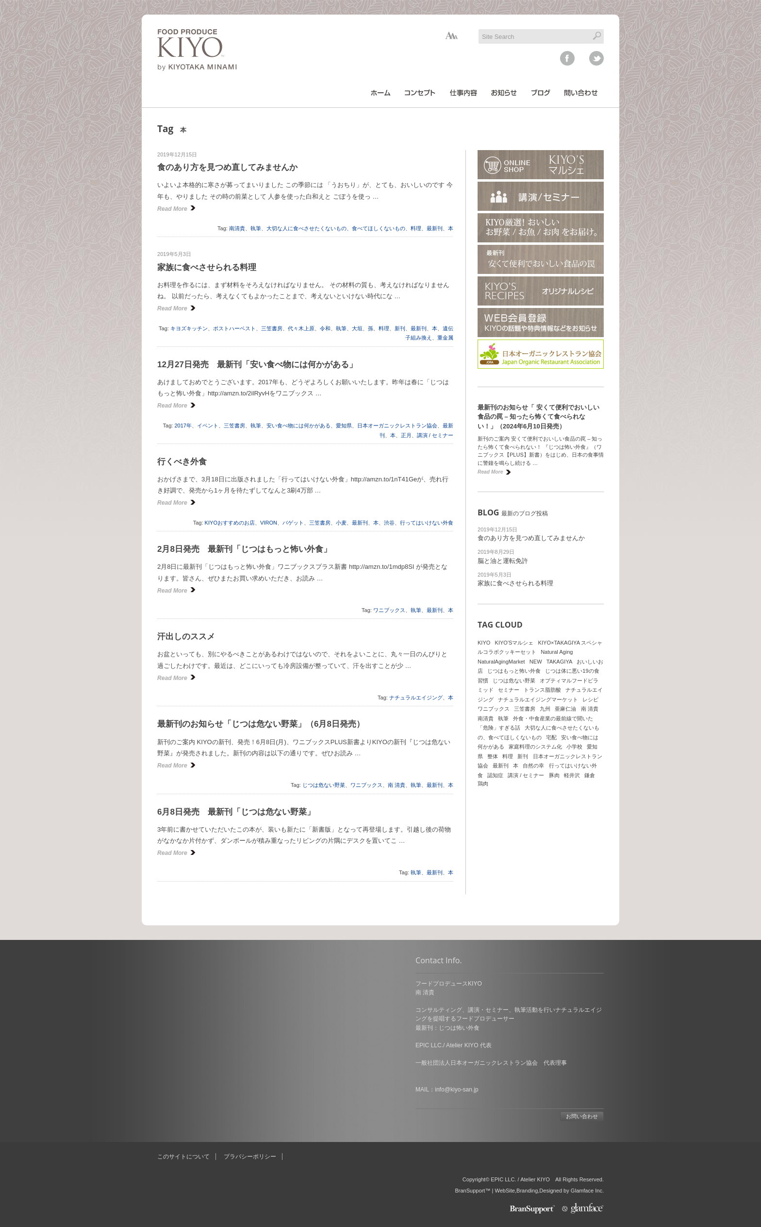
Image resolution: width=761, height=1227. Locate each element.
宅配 (551, 737)
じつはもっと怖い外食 (514, 671)
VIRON (268, 523)
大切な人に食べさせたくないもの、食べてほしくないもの (335, 228)
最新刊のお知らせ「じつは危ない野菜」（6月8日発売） (260, 724)
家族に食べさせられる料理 (206, 267)
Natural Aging (557, 652)
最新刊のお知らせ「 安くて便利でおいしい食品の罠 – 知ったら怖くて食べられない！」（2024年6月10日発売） (538, 417)
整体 (492, 756)
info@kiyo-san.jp (198, 1089)
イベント (207, 425)
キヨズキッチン (189, 328)
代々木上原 (301, 328)
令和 (325, 328)
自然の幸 (533, 765)
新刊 (400, 328)
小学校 (574, 747)
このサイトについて (183, 1156)
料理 (416, 228)
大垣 (357, 328)
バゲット (293, 523)
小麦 (341, 523)
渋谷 (389, 523)
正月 (406, 435)
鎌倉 (589, 775)
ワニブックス (389, 610)
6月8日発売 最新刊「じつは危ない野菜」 (236, 812)
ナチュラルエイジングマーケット (538, 699)
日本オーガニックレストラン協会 (397, 425)
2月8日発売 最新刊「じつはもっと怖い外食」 (244, 549)
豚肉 (554, 775)
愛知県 (344, 425)
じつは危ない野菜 (323, 785)
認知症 (495, 775)
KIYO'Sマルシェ (514, 643)
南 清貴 (396, 785)
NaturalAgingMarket (501, 662)
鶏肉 (483, 783)
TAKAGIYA (559, 662)
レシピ (590, 699)
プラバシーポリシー (250, 1156)
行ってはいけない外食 (426, 523)
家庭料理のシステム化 (535, 747)
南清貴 (237, 228)
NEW (535, 662)
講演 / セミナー (435, 435)
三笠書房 (271, 328)
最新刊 (435, 228)
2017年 (183, 425)
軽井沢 (572, 775)
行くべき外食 (182, 461)
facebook (567, 58)
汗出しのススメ (186, 636)
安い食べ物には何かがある (298, 425)
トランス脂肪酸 (542, 690)
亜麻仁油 (565, 709)
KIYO (484, 643)
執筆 (255, 228)
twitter (596, 58)
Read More (172, 208)
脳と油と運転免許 (503, 560)
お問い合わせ (324, 1116)
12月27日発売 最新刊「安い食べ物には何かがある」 (257, 364)
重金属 (445, 338)
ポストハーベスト (234, 328)
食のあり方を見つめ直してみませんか (227, 167)
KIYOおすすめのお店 (230, 523)
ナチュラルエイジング (416, 697)
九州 (545, 709)
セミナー (508, 690)
